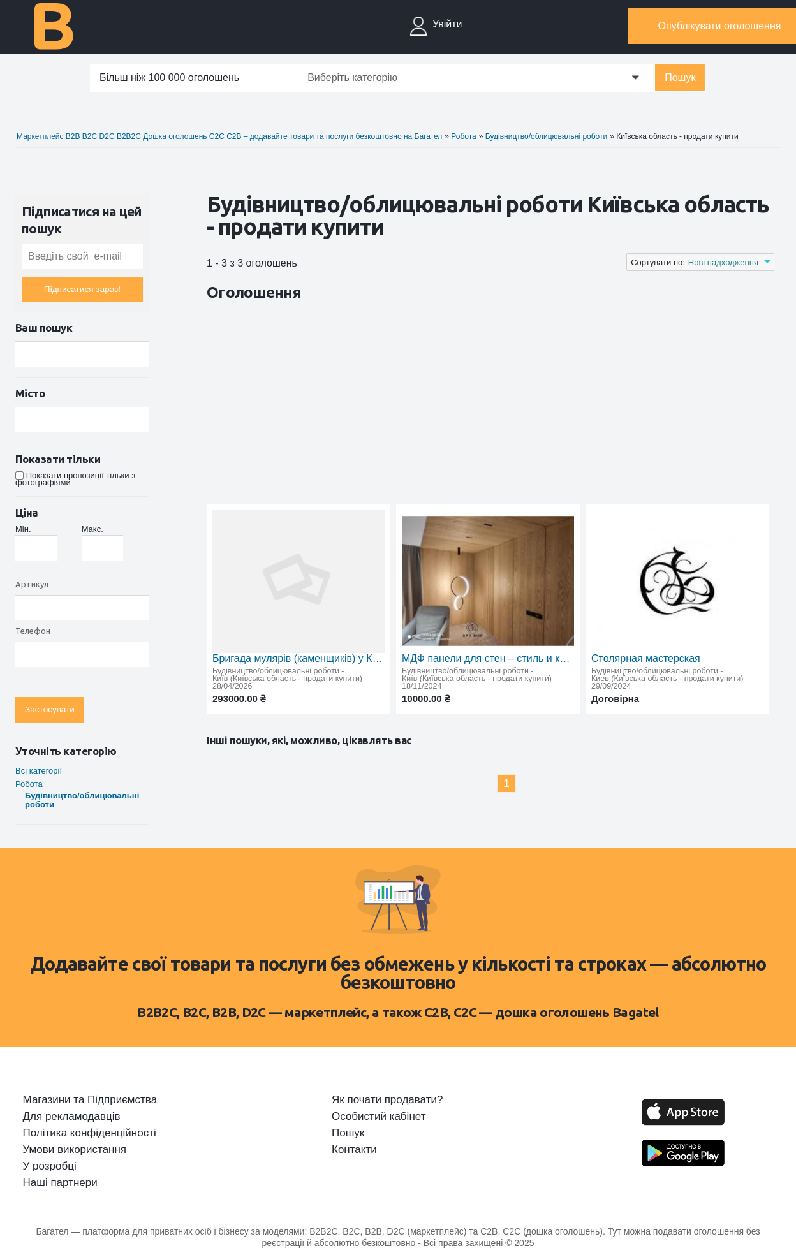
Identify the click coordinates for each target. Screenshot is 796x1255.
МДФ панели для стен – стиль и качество (488, 658)
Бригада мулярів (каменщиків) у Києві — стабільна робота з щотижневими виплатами (298, 658)
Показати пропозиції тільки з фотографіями (75, 479)
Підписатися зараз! (82, 289)
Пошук (680, 77)
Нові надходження (723, 262)
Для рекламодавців (72, 1116)
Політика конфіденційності (89, 1133)
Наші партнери (60, 1183)
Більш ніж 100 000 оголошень (169, 77)
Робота (29, 784)
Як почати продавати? (387, 1100)
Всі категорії (38, 770)
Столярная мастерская (645, 658)
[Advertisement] (439, 405)
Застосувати (50, 709)
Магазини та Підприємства (90, 1100)
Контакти (354, 1150)
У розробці (50, 1166)
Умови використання (75, 1150)
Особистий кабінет (378, 1116)
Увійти (447, 23)
